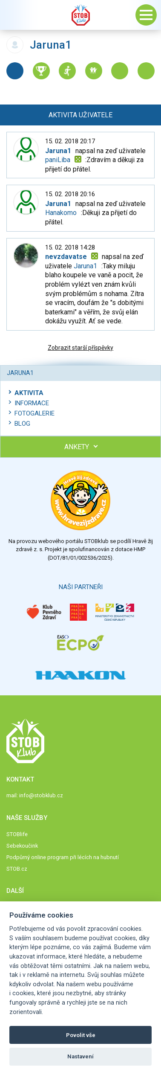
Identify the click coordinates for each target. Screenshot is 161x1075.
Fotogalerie (34, 413)
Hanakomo (61, 213)
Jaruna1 (85, 266)
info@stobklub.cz (41, 795)
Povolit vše (80, 1035)
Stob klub (80, 15)
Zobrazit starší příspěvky (80, 347)
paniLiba (57, 160)
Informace (31, 403)
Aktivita (28, 393)
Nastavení (80, 1056)
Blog (22, 423)
